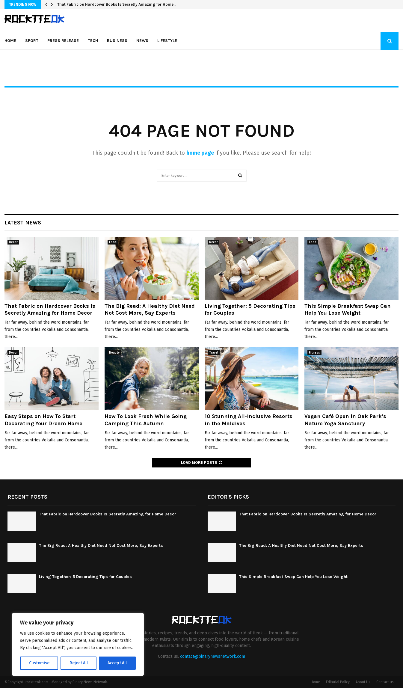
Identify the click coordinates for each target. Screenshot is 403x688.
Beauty (114, 352)
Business (117, 40)
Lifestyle (167, 40)
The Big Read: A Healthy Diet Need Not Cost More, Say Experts (150, 309)
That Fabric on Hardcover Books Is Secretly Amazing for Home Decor (49, 309)
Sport (31, 40)
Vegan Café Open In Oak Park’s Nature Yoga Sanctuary (345, 419)
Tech (93, 40)
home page (200, 153)
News (142, 40)
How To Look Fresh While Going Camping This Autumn (146, 419)
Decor (13, 242)
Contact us (385, 682)
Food (113, 242)
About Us (363, 682)
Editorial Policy (338, 682)
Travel (213, 352)
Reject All (78, 663)
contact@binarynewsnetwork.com (212, 656)
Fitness (314, 352)
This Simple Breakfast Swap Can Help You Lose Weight (347, 309)
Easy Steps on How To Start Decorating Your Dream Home (43, 419)
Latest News (22, 222)
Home (10, 40)
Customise (39, 663)
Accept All (117, 663)
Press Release (63, 40)
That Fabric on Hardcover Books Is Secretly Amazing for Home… (116, 4)
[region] (78, 644)
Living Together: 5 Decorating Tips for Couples (85, 576)
